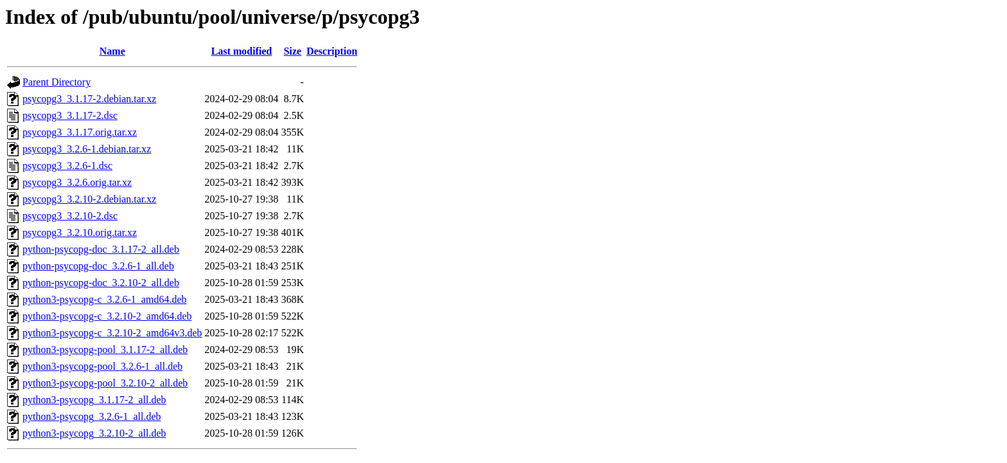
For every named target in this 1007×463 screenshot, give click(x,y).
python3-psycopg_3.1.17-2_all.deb (94, 399)
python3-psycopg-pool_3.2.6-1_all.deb (102, 366)
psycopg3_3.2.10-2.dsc (70, 215)
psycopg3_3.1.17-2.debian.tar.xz (89, 98)
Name (112, 51)
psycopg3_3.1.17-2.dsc (70, 115)
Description (331, 51)
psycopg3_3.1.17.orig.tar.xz (79, 132)
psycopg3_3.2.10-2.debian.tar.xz (89, 199)
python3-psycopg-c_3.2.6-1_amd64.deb (104, 299)
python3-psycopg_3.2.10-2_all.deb (94, 433)
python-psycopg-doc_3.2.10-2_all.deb (100, 282)
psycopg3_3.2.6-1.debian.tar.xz (86, 148)
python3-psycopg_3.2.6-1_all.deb (91, 416)
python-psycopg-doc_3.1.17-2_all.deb (100, 249)
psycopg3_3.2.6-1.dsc (67, 165)
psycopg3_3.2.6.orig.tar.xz (77, 182)
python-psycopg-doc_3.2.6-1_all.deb (98, 265)
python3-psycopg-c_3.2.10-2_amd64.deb (107, 316)
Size (293, 51)
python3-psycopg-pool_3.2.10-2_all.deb (105, 382)
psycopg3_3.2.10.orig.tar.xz (79, 232)
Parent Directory (56, 82)
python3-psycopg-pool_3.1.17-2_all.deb (105, 349)
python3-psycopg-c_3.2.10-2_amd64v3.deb (112, 332)
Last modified (241, 51)
